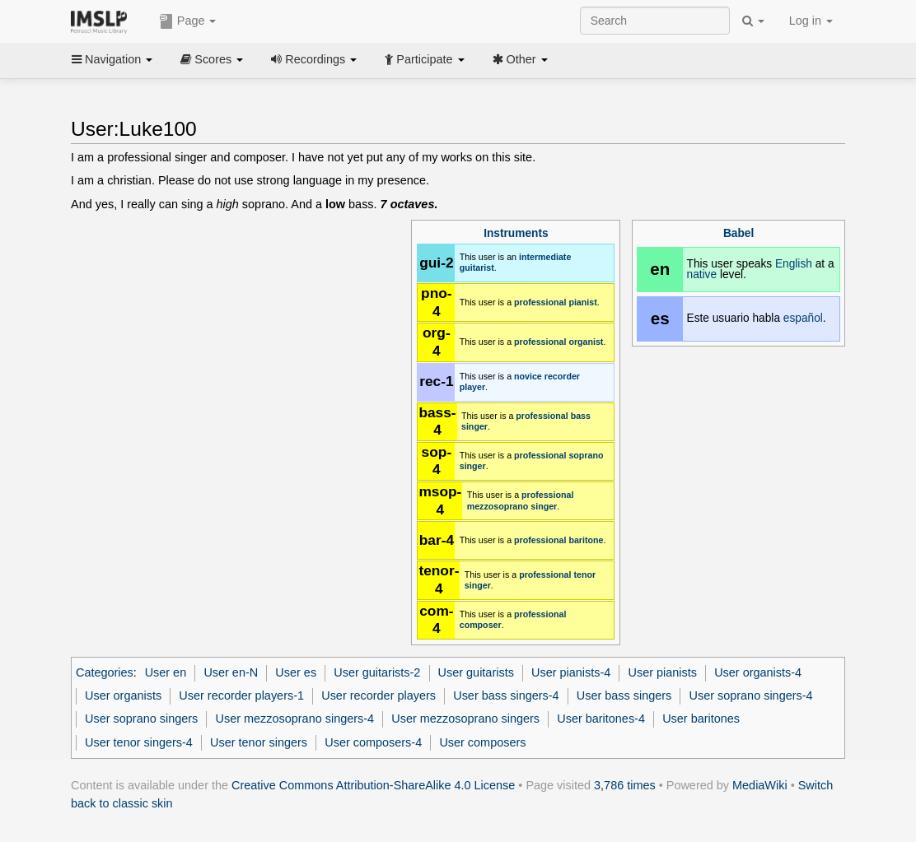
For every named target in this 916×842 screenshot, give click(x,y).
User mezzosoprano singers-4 (295, 718)
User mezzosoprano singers (465, 718)
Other (520, 59)
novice (528, 376)
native (702, 274)
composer (481, 625)
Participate (424, 59)
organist (585, 342)
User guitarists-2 (377, 672)
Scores (211, 59)
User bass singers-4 (505, 695)
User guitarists (476, 672)
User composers (482, 742)
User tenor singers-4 (139, 742)
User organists (123, 695)
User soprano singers (141, 718)
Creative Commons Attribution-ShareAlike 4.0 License (373, 785)
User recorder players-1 (241, 695)
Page (188, 21)
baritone (585, 540)
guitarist (477, 267)
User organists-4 (758, 672)
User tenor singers (258, 742)
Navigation (112, 59)
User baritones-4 (601, 718)
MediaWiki (759, 785)
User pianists (663, 672)
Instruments (516, 233)
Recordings (314, 59)
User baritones (701, 718)
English (793, 264)
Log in (811, 20)
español (803, 318)
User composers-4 (373, 742)
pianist (582, 302)
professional (540, 302)
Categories (104, 672)
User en (166, 672)
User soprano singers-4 (751, 695)
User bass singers (624, 695)
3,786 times (625, 785)
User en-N (230, 672)
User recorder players (378, 695)
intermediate (545, 257)
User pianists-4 (570, 672)
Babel (738, 233)
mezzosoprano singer (512, 506)
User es (295, 672)
